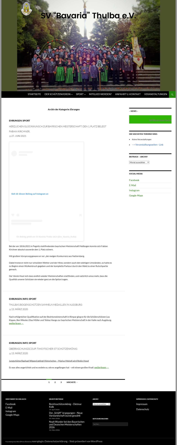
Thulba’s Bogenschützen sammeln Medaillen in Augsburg (45, 304)
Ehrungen (15, 120)
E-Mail (132, 185)
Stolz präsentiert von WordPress (86, 441)
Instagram (134, 190)
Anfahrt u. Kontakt (128, 94)
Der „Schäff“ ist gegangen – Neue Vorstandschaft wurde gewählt (66, 414)
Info (25, 298)
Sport (80, 94)
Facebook (134, 180)
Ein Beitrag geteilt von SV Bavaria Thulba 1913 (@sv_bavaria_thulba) (46, 237)
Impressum (141, 404)
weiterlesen (16, 323)
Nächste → (72, 382)
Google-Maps (136, 195)
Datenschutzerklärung (56, 441)
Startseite (34, 94)
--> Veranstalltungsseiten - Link (147, 144)
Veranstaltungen (155, 94)
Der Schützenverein (58, 94)
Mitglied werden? (100, 94)
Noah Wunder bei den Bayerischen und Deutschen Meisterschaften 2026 (66, 424)
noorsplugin (38, 441)
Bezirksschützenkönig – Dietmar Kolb (65, 405)
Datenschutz (142, 409)
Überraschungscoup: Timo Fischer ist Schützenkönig (43, 348)
